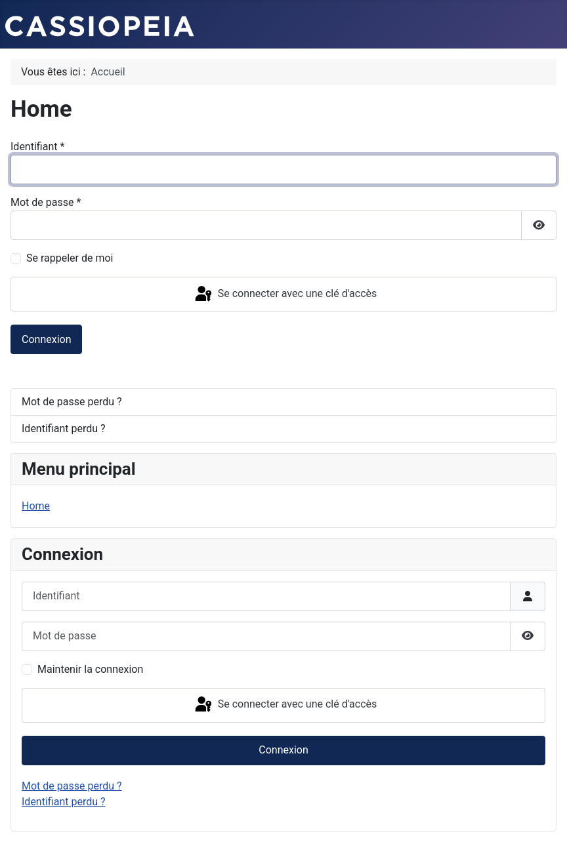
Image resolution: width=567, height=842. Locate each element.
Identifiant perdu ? (64, 428)
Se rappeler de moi (70, 258)
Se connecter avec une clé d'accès (285, 294)
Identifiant (37, 146)
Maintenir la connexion (90, 669)
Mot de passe (45, 202)
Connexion (46, 339)
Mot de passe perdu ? (72, 401)
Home (36, 506)
